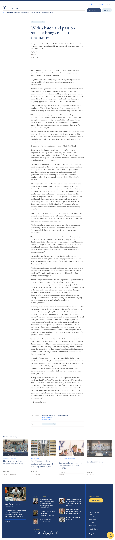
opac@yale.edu (47, 419)
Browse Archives (94, 513)
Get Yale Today (96, 500)
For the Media (93, 517)
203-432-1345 (46, 421)
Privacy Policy (92, 525)
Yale (91, 534)
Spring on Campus (47, 12)
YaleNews (11, 8)
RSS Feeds (92, 515)
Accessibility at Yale (94, 523)
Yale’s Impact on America (21, 12)
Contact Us (92, 519)
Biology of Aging (36, 12)
